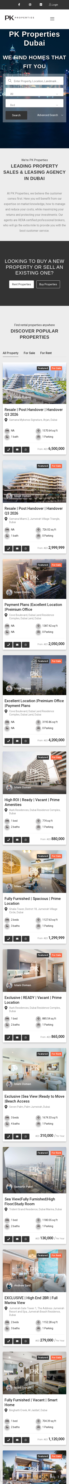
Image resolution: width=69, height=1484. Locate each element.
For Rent (46, 353)
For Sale (29, 353)
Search (16, 115)
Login (54, 4)
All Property (10, 353)
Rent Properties (21, 284)
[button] (34, 94)
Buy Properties (48, 284)
